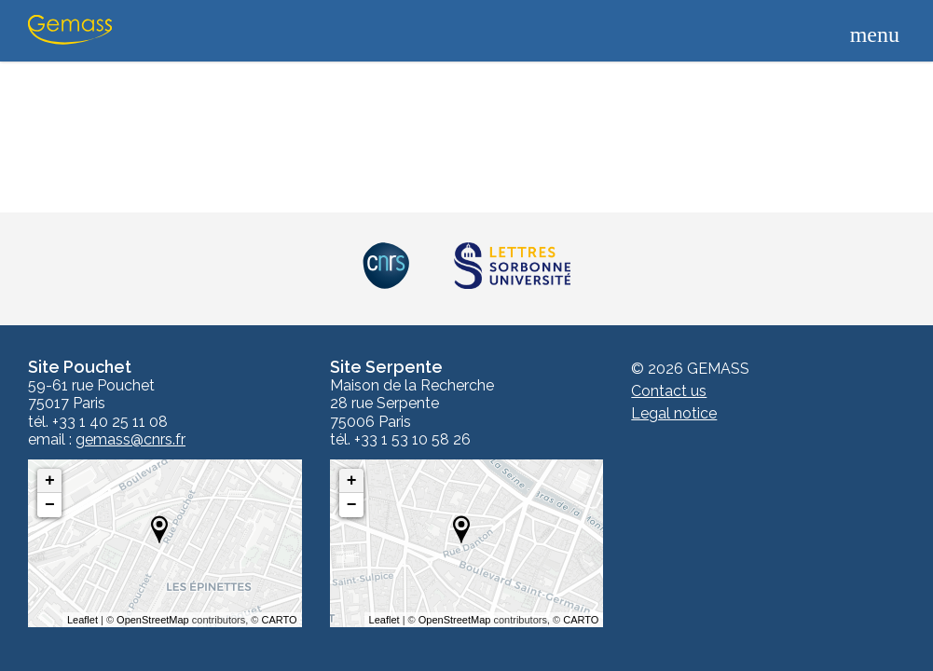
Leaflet (82, 619)
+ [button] (50, 481)
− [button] (50, 505)
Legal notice (674, 413)
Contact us (669, 391)
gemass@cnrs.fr (130, 439)
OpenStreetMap (153, 619)
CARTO (279, 619)
